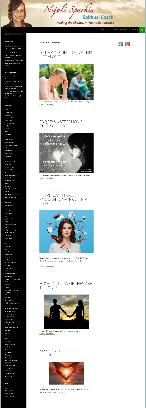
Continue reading (47, 104)
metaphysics (8, 276)
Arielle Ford (8, 120)
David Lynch (8, 150)
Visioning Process (10, 373)
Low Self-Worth (9, 254)
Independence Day (10, 230)
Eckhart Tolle (8, 170)
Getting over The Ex (10, 205)
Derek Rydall (8, 153)
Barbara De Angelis (10, 123)
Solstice (7, 338)
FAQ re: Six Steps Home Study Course (61, 123)
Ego (6, 172)
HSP (6, 227)
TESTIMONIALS (124, 30)
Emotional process (10, 178)
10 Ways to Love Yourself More (14, 60)
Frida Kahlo (8, 202)
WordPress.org (9, 396)
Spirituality (8, 347)
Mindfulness (8, 282)
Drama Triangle (9, 167)
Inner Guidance (9, 232)
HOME (102, 30)
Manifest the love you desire (61, 352)
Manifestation (9, 260)
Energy (7, 183)
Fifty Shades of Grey (10, 197)
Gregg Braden (9, 213)
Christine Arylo (9, 139)
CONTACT (135, 30)
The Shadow (8, 358)
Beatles (7, 126)
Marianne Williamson (11, 263)
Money (7, 287)
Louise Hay (8, 246)
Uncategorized (9, 368)
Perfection (8, 306)
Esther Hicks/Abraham (11, 189)
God (6, 208)
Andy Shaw (8, 115)
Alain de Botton (9, 112)
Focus (6, 200)
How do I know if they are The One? (65, 285)
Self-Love (7, 330)
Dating (7, 148)
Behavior (7, 129)
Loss (6, 243)
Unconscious (8, 371)
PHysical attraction (10, 311)
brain (6, 131)
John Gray (8, 235)
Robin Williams (9, 322)
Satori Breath (8, 325)
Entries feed (8, 390)
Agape (6, 109)
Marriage (7, 265)
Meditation (8, 271)
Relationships (9, 319)
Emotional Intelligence (11, 175)
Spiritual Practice (10, 344)
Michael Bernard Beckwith (12, 279)
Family (7, 191)
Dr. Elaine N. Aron (10, 161)
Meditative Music (10, 273)
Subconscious (9, 352)
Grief (6, 216)
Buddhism (8, 134)
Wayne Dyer (8, 376)
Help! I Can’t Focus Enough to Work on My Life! (63, 199)
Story (6, 349)
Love (6, 249)
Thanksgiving (8, 355)
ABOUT (115, 30)
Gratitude (7, 211)
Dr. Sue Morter (9, 164)
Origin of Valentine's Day (12, 303)
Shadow (7, 333)
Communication (9, 142)
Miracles (7, 284)
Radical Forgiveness (10, 314)
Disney (7, 159)
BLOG (108, 30)
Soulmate (7, 341)
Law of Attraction (10, 241)
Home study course (10, 224)
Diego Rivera (8, 156)
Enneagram (8, 186)
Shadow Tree (8, 336)
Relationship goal (10, 317)
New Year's (8, 297)
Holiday (7, 222)
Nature (7, 295)
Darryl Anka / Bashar (11, 145)
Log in (6, 388)
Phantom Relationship (11, 308)
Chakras (7, 137)
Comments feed (9, 393)
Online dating (9, 300)
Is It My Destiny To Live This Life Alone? (65, 54)
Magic (6, 257)
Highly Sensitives (9, 219)
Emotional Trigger (10, 180)
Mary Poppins (9, 268)
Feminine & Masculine (11, 194)
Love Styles (8, 252)
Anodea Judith (9, 118)
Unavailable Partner (10, 365)
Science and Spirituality (11, 327)
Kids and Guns (9, 238)
